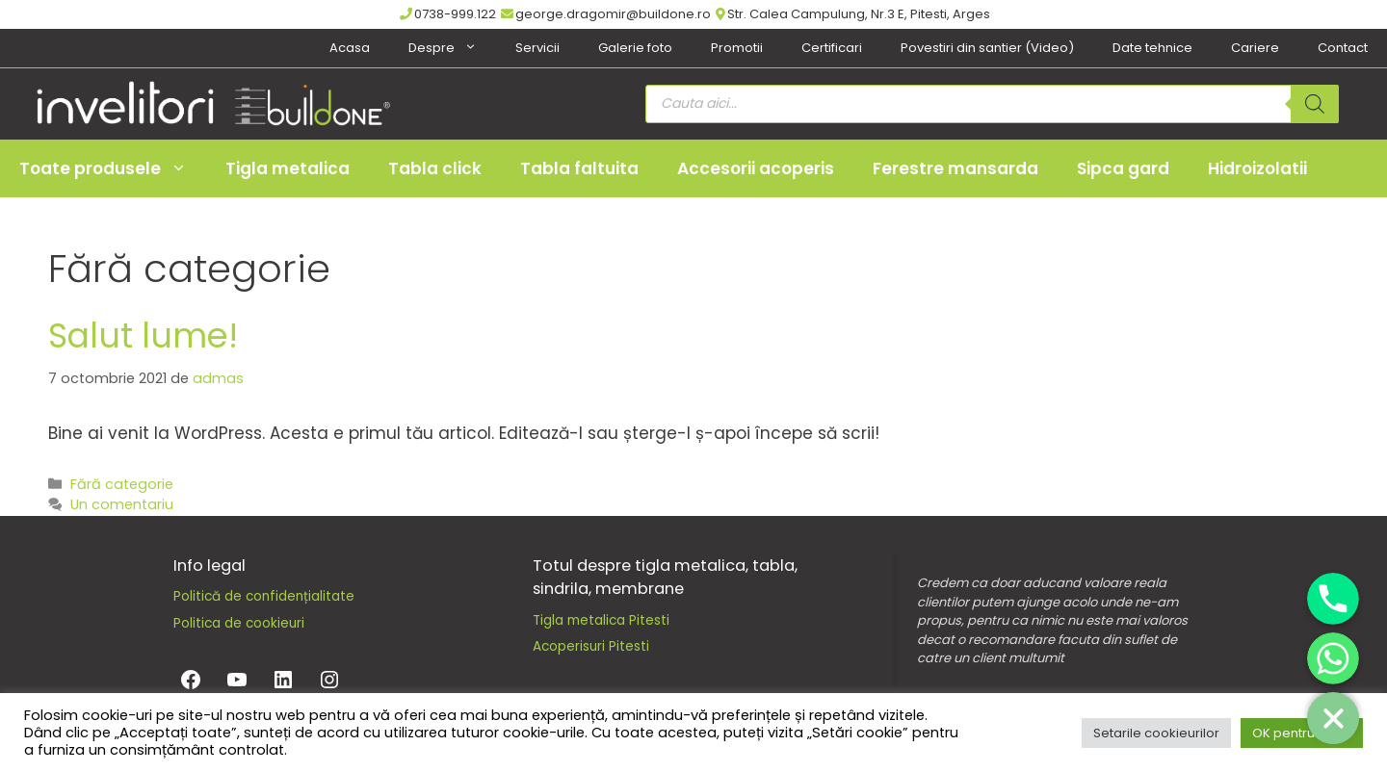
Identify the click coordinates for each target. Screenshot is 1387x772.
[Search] (1315, 104)
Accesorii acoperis (755, 168)
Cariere (1255, 48)
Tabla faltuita (579, 168)
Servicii (537, 48)
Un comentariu (121, 504)
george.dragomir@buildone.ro (606, 14)
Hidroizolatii (1257, 168)
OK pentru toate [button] (1301, 733)
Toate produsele (112, 168)
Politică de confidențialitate (263, 596)
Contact (1343, 48)
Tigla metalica (287, 168)
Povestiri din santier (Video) (987, 48)
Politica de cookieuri (238, 623)
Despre (452, 48)
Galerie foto (635, 48)
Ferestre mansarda (955, 168)
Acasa (349, 48)
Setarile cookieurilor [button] (1156, 733)
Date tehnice (1152, 48)
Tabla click (435, 168)
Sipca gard (1123, 168)
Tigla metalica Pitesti (601, 620)
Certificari (831, 48)
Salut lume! (143, 335)
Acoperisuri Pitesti (591, 646)
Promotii (737, 48)
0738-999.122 (448, 14)
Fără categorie (121, 484)
